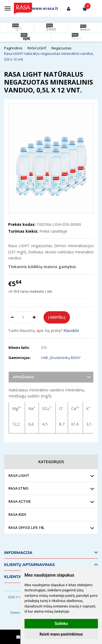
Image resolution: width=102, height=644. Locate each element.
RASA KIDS (17, 514)
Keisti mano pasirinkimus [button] (61, 634)
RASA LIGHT (18, 475)
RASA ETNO (18, 488)
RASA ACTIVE (19, 501)
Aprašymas (23, 377)
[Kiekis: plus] (34, 317)
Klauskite (71, 330)
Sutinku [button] (61, 623)
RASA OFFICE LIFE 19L (26, 527)
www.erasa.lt (45, 8)
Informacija (18, 552)
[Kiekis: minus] (12, 317)
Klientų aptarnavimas (29, 564)
